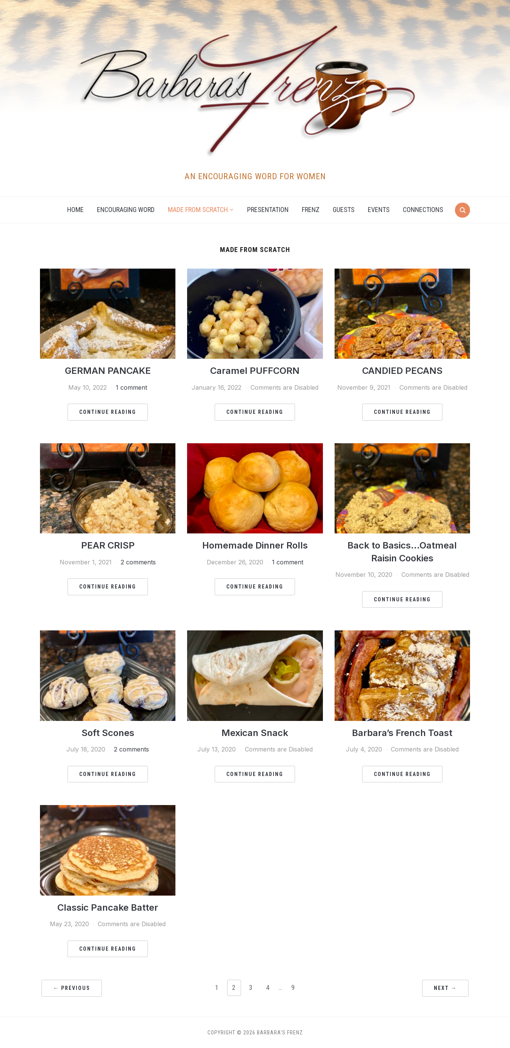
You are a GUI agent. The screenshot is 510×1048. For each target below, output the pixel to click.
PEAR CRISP (108, 545)
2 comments (138, 562)
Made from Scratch (198, 210)
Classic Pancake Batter (107, 907)
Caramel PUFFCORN (255, 370)
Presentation (268, 210)
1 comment (131, 387)
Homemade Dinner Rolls (255, 545)
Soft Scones (107, 732)
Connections (423, 210)
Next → (445, 988)
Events (379, 210)
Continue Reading (107, 412)
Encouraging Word (126, 210)
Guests (344, 210)
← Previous (71, 988)
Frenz (311, 210)
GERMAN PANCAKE (108, 370)
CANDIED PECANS (402, 370)
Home (75, 210)
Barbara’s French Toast (402, 732)
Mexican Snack (254, 732)
